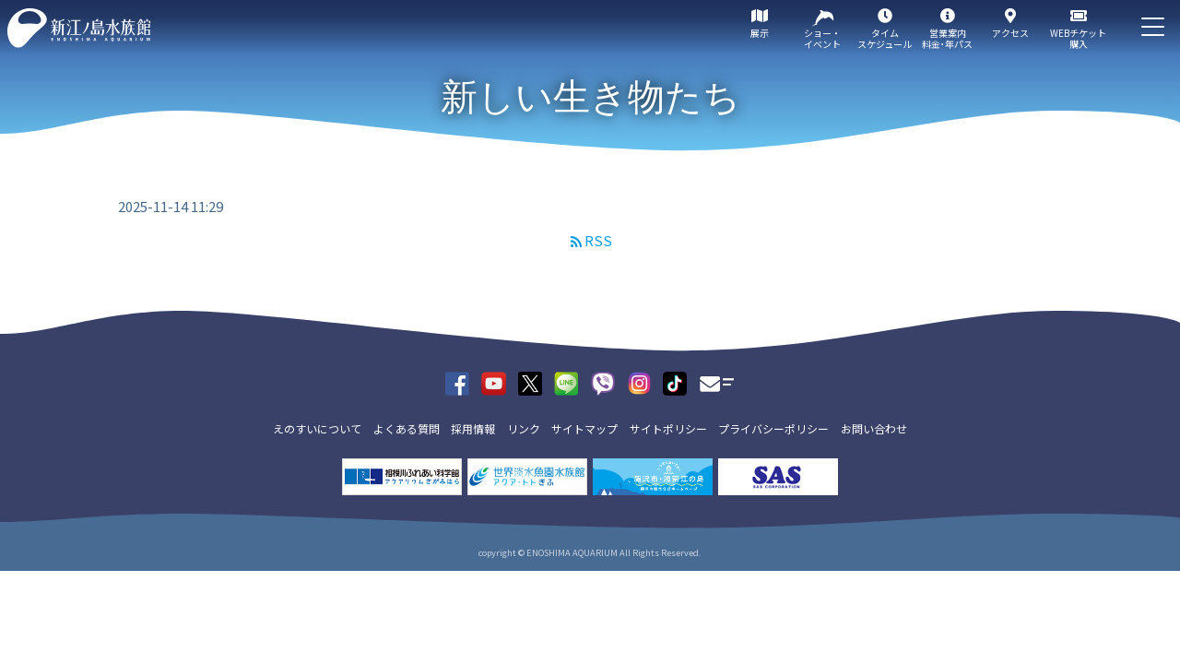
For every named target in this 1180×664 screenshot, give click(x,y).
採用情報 (473, 428)
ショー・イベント (822, 38)
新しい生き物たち (590, 97)
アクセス (1010, 33)
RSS (598, 240)
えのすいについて (317, 428)
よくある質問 (406, 428)
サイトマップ (584, 428)
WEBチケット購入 (1078, 38)
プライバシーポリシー (773, 428)
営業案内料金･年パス (947, 38)
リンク (523, 428)
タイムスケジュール (884, 38)
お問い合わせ (874, 428)
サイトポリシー (668, 428)
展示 (759, 33)
